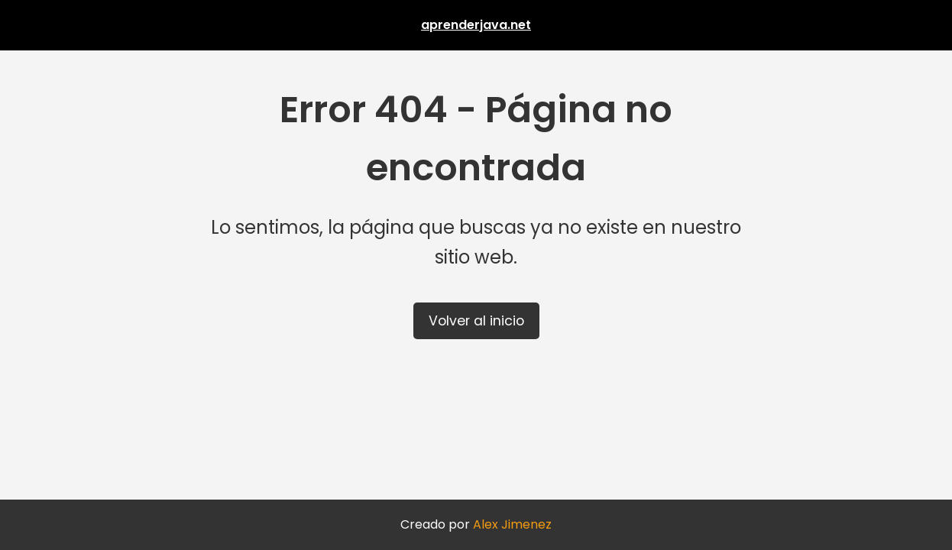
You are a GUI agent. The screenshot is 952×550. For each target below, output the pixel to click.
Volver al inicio (476, 321)
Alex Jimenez (512, 524)
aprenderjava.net (476, 25)
